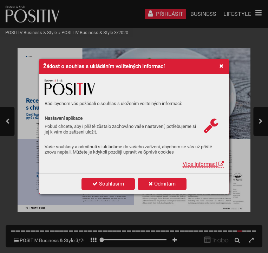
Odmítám (162, 184)
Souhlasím (108, 184)
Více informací (203, 164)
